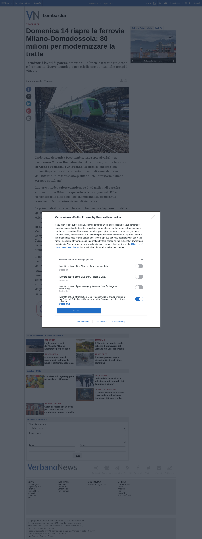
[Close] (154, 218)
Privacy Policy (118, 321)
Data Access (101, 321)
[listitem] (101, 259)
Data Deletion (83, 321)
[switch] (139, 266)
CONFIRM (79, 311)
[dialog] (101, 269)
